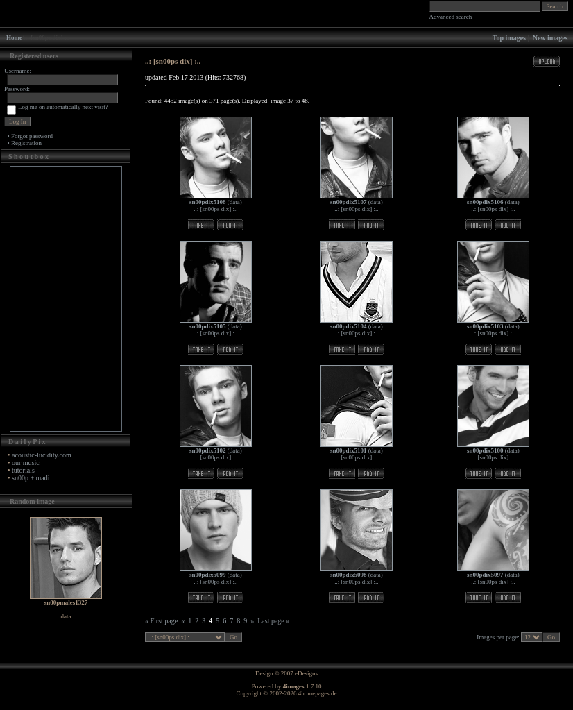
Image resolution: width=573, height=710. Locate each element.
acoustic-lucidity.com (41, 455)
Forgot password (32, 136)
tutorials (23, 470)
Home (14, 37)
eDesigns (306, 673)
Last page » (273, 621)
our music (26, 462)
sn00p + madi (31, 478)
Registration (26, 143)
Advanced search (450, 16)
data (235, 201)
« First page (161, 621)
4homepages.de (317, 693)
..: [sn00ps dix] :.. (215, 208)
